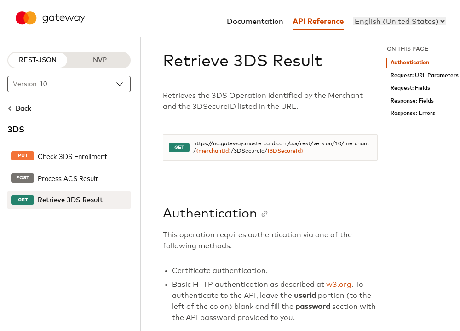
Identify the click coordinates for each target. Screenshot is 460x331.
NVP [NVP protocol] (100, 60)
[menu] (399, 21)
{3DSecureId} (285, 151)
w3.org (338, 284)
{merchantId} (213, 151)
